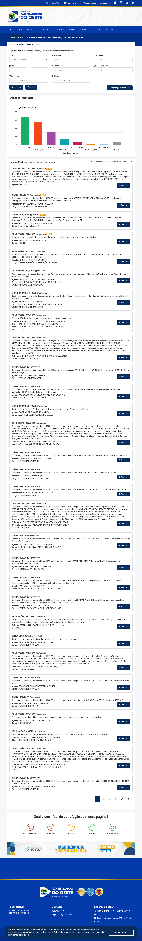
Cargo (55, 76)
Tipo (12, 55)
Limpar (31, 87)
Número (98, 55)
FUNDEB (84, 29)
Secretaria (15, 76)
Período (14, 66)
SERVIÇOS (29, 29)
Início (11, 44)
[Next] (122, 798)
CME (92, 29)
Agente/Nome (101, 66)
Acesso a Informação (25, 44)
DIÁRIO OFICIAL (109, 29)
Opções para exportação (119, 88)
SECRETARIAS (60, 29)
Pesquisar (16, 87)
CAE (99, 29)
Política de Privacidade (54, 932)
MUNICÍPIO (19, 29)
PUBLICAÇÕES (47, 29)
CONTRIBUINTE (72, 29)
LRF (37, 29)
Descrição (57, 66)
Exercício (57, 55)
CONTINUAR (121, 932)
